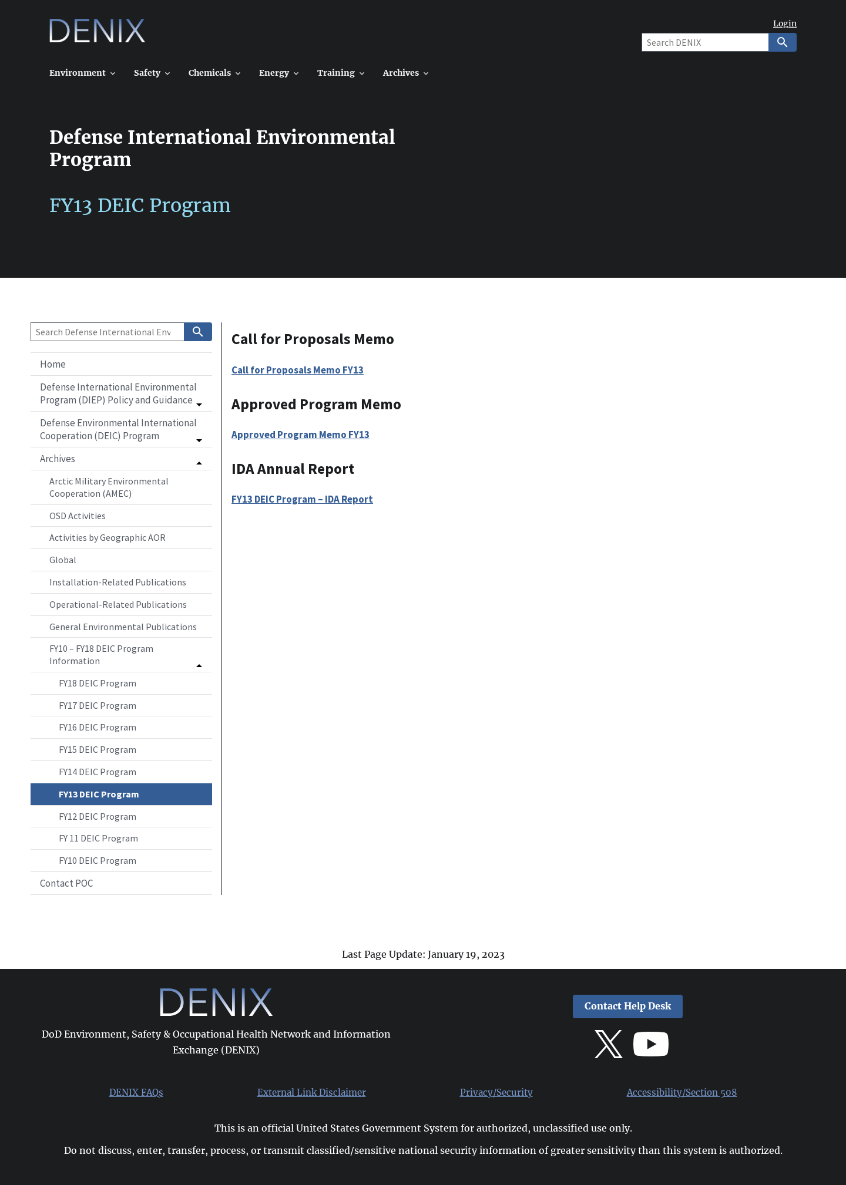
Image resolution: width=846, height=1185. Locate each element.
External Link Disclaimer (311, 1093)
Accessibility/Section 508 (682, 1093)
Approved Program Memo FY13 (300, 434)
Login (785, 24)
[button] (121, 393)
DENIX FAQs (136, 1093)
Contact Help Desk (628, 1006)
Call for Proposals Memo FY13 (297, 369)
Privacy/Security (496, 1093)
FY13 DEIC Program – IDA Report (302, 499)
